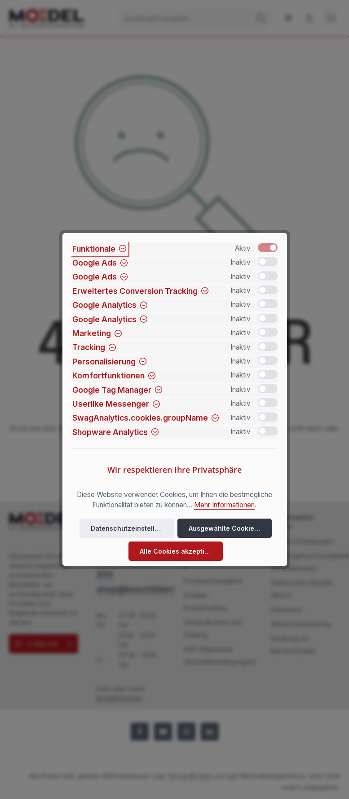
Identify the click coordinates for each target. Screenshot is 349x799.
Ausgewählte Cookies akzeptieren (230, 528)
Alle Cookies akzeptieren (179, 551)
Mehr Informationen (224, 505)
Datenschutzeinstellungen (132, 528)
